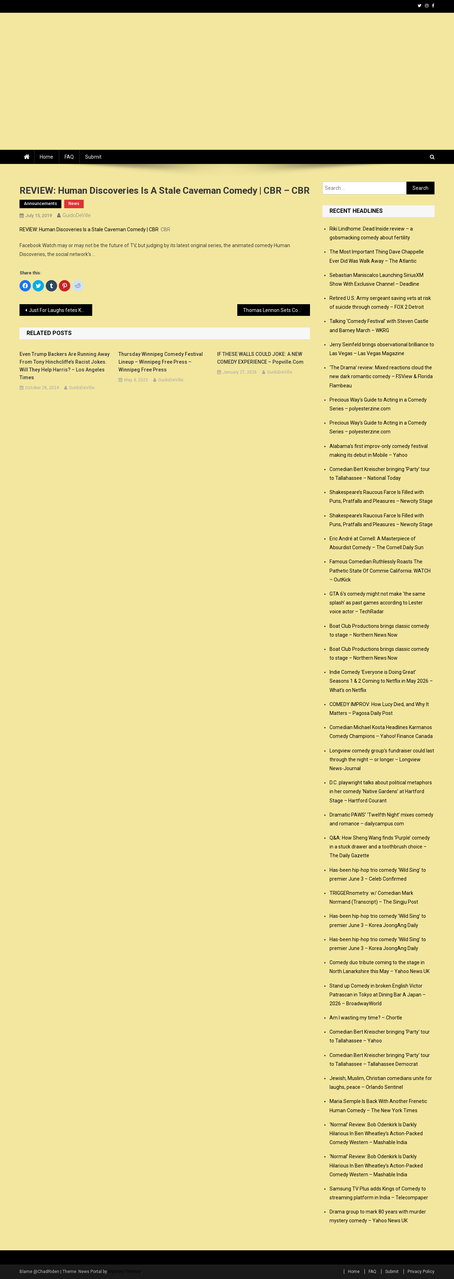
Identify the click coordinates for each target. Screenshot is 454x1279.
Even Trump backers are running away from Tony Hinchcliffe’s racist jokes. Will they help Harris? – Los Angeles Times (65, 365)
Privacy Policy (421, 1271)
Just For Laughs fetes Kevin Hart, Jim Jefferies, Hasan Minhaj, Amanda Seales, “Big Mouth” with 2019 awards (60, 310)
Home (46, 157)
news (73, 203)
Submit (93, 157)
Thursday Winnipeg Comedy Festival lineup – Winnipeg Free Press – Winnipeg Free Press (160, 362)
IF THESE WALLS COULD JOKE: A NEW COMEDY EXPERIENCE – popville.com (260, 358)
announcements (40, 203)
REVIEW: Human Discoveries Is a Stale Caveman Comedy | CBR (89, 229)
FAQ (69, 157)
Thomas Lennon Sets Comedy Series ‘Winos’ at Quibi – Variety (276, 310)
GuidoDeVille (76, 215)
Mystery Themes (124, 1271)
